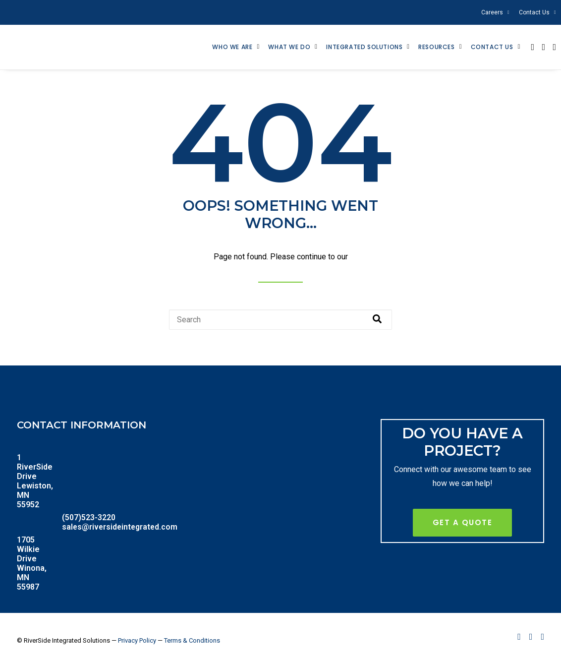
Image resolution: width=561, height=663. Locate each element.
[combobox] (280, 322)
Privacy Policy (137, 643)
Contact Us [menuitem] (492, 48)
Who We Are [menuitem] (232, 48)
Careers (495, 12)
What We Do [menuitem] (289, 48)
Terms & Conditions (192, 643)
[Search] (377, 323)
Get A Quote (463, 525)
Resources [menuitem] (436, 48)
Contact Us (537, 12)
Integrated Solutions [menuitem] (364, 48)
